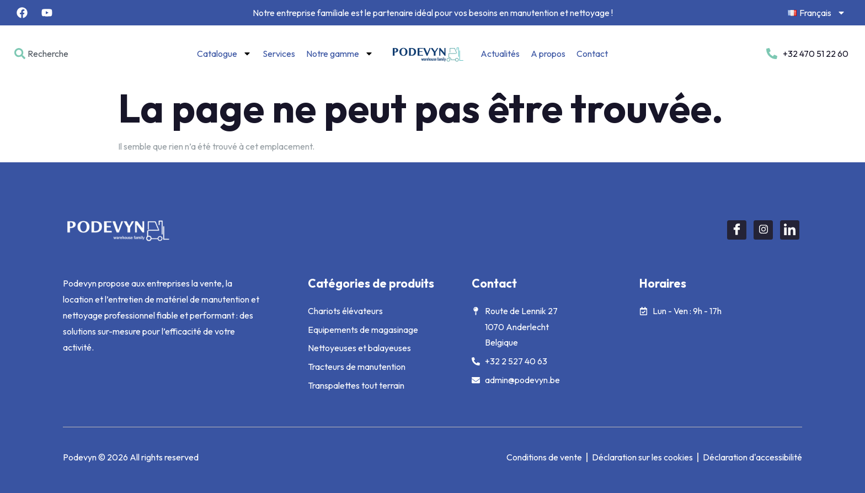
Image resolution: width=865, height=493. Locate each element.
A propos (548, 53)
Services (279, 53)
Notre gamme (339, 53)
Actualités (500, 53)
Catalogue (224, 53)
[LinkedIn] (789, 230)
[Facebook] (736, 230)
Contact (592, 53)
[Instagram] (763, 230)
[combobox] (62, 53)
